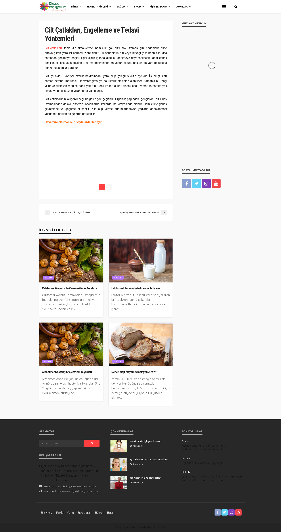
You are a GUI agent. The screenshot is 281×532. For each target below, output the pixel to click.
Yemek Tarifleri (97, 6)
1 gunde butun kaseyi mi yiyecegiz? (203, 463)
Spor (137, 6)
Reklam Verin (65, 512)
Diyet (74, 6)
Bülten (99, 512)
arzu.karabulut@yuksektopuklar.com (74, 486)
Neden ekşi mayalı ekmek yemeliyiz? (133, 372)
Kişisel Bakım (158, 6)
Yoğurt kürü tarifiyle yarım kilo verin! (146, 441)
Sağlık (120, 6)
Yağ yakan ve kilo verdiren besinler (145, 477)
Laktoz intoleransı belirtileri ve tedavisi (135, 288)
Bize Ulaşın (84, 512)
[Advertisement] (106, 153)
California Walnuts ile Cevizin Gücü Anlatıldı (69, 288)
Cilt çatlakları (53, 48)
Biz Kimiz (47, 512)
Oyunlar (182, 6)
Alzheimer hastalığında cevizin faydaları (67, 372)
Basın (110, 512)
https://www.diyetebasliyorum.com (76, 491)
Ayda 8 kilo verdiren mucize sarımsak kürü (149, 459)
